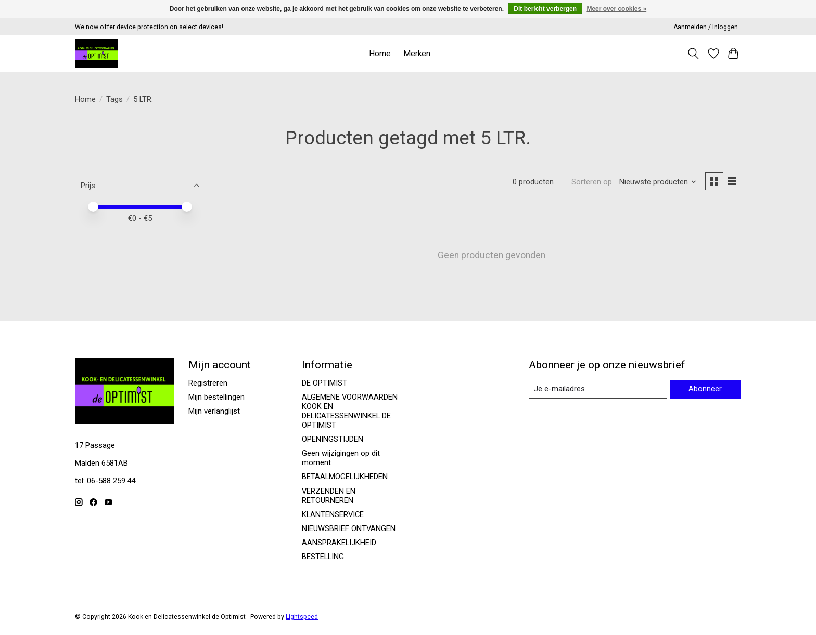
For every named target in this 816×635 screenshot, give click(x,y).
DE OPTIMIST (324, 383)
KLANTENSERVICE (333, 514)
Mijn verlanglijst (214, 411)
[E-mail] (598, 389)
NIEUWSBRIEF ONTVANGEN (349, 528)
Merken (416, 53)
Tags (114, 99)
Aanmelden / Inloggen (705, 27)
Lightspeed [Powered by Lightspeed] (302, 616)
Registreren (207, 383)
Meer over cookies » (616, 8)
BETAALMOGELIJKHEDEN (345, 476)
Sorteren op (591, 182)
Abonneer (705, 388)
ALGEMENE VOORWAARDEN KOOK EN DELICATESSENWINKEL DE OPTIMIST (350, 411)
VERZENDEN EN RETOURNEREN (328, 495)
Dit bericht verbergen (545, 8)
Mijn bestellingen (216, 397)
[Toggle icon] (693, 53)
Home (380, 53)
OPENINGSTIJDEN (332, 439)
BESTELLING (323, 556)
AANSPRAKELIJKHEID (339, 542)
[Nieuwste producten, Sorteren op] (658, 182)
